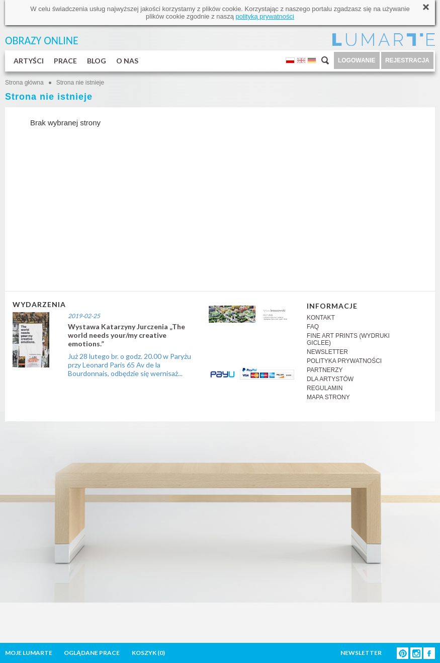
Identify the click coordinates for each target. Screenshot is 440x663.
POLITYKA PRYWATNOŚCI (344, 360)
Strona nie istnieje (80, 82)
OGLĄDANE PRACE (92, 652)
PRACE (65, 60)
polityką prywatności (265, 16)
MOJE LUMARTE (28, 652)
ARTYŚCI (29, 60)
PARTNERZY (325, 370)
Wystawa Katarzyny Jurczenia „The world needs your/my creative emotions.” (126, 335)
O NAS (127, 60)
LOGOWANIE (357, 60)
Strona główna (24, 82)
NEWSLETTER (327, 351)
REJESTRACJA (407, 60)
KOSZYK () (148, 652)
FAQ (313, 326)
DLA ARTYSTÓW (330, 379)
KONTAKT (321, 317)
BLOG (96, 60)
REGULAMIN (324, 388)
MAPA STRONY (328, 397)
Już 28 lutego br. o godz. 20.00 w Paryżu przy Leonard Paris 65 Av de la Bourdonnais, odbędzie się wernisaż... (129, 365)
